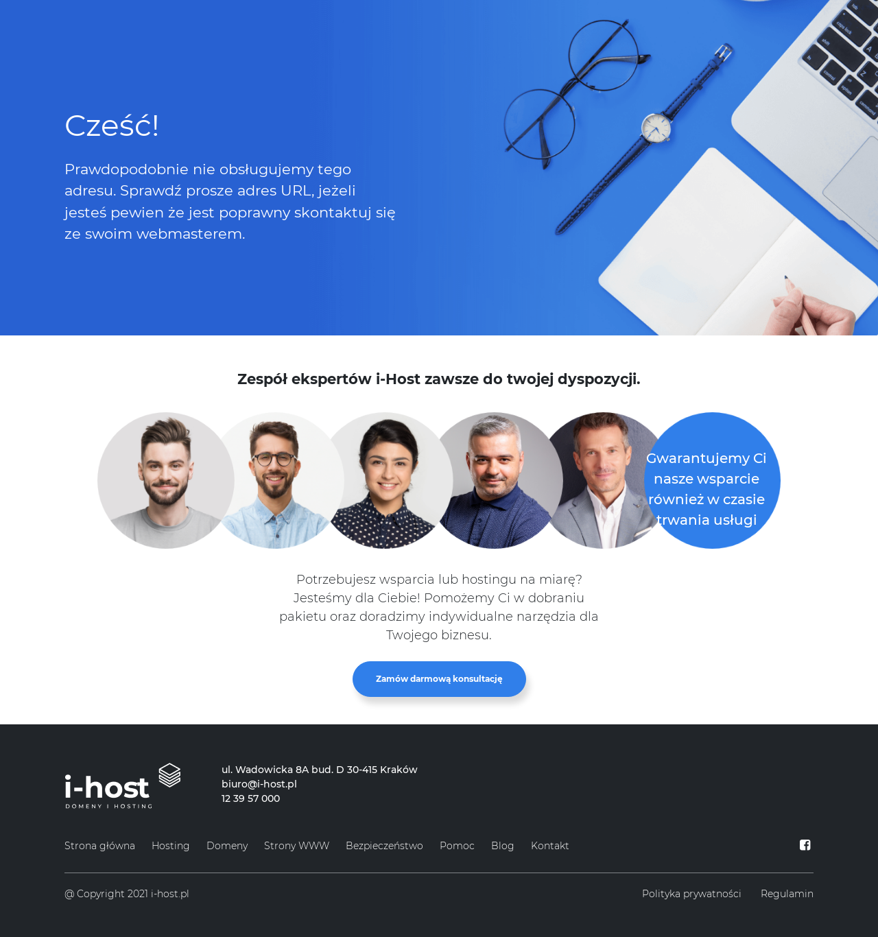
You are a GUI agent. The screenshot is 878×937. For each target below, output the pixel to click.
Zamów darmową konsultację (439, 679)
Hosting (171, 846)
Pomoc (457, 846)
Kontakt (550, 846)
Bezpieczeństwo (384, 846)
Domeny (227, 846)
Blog (502, 846)
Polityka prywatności (691, 894)
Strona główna (99, 846)
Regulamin (787, 894)
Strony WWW (296, 846)
